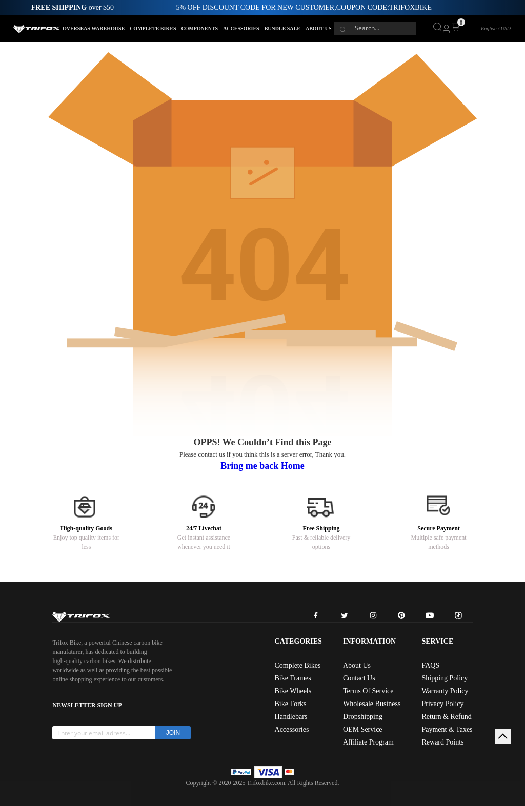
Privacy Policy (442, 704)
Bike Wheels (293, 691)
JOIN (173, 732)
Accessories (292, 729)
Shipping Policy (444, 678)
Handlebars (291, 716)
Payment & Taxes (446, 729)
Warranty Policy (444, 691)
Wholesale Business (371, 704)
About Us (357, 665)
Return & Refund (446, 716)
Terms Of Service (368, 691)
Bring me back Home (262, 466)
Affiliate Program (368, 742)
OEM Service (362, 729)
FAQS (430, 665)
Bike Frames (293, 678)
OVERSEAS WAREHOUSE (94, 28)
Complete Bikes (298, 665)
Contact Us (359, 678)
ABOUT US (319, 28)
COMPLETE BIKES (153, 28)
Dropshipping (362, 716)
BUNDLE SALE (282, 28)
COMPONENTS (199, 28)
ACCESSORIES (241, 28)
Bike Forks (291, 704)
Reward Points (442, 742)
